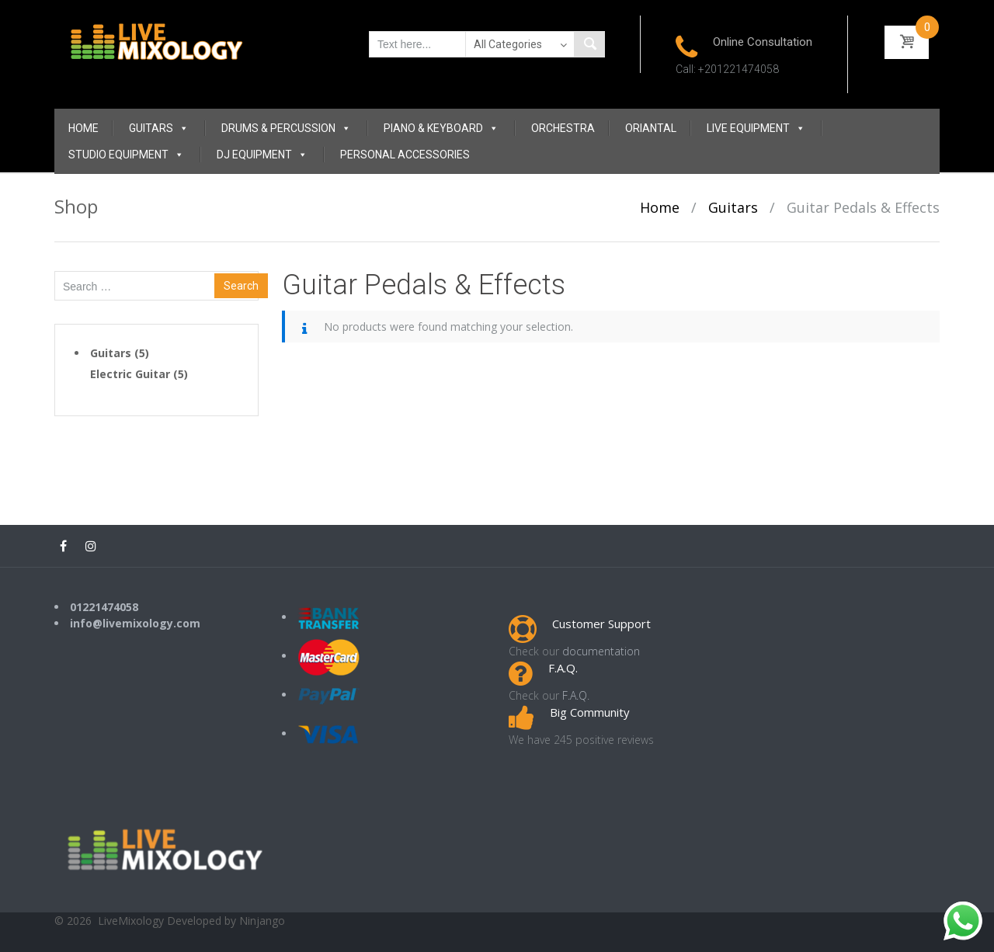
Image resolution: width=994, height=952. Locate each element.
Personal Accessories (405, 154)
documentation (601, 651)
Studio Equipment (126, 154)
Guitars (159, 128)
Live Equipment (756, 128)
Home (83, 128)
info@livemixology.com (135, 623)
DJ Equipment (262, 154)
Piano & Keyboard (441, 128)
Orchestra (563, 128)
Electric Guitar (130, 374)
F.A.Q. (575, 695)
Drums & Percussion (286, 128)
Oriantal (650, 128)
